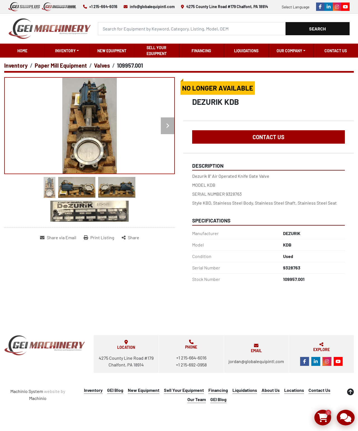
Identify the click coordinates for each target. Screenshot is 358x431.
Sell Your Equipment (157, 50)
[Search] (191, 28)
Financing (201, 50)
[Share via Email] (58, 237)
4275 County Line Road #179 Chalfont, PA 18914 (227, 6)
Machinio (37, 398)
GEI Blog (115, 390)
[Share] (130, 237)
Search (317, 28)
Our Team (196, 399)
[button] (67, 51)
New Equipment (111, 50)
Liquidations (246, 50)
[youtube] (345, 7)
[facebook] (320, 7)
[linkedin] (328, 7)
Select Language (295, 6)
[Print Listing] (99, 237)
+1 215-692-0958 (191, 364)
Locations (294, 390)
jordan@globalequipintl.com (256, 361)
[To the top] (350, 392)
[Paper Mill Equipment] (61, 65)
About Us (271, 390)
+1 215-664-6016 (103, 6)
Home (22, 50)
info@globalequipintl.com (152, 6)
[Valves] (102, 65)
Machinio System (26, 391)
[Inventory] (16, 65)
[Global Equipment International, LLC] (44, 345)
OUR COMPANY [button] (289, 50)
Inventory (65, 50)
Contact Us (335, 50)
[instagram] (337, 7)
